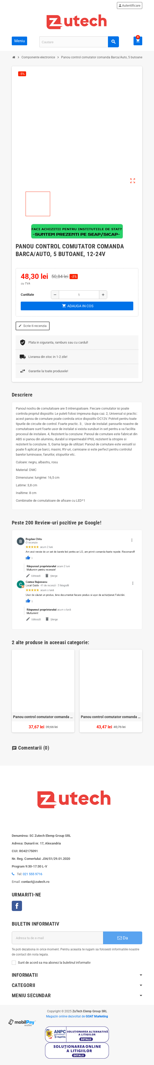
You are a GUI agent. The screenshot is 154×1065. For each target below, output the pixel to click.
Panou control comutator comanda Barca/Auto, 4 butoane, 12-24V (111, 717)
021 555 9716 (32, 874)
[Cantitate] (79, 295)
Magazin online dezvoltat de (77, 1016)
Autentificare (129, 5)
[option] (43, 691)
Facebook (17, 906)
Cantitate (27, 295)
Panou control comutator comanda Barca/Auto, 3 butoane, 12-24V (43, 717)
